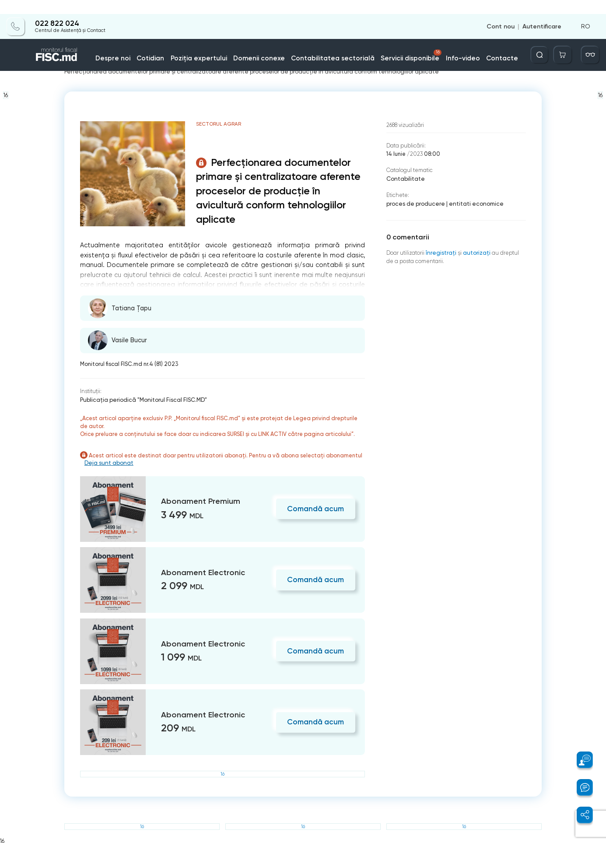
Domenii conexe (270, 43)
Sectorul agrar (220, 66)
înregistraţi (440, 250)
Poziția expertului (218, 43)
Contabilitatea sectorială (334, 43)
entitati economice (471, 202)
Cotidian (175, 43)
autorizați (475, 250)
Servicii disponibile (403, 41)
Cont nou (502, 12)
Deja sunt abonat (112, 462)
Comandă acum (317, 507)
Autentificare (542, 12)
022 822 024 (54, 10)
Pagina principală (88, 66)
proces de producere (414, 202)
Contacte (481, 43)
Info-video (447, 43)
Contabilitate (405, 178)
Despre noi (141, 43)
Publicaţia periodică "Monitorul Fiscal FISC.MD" (141, 399)
